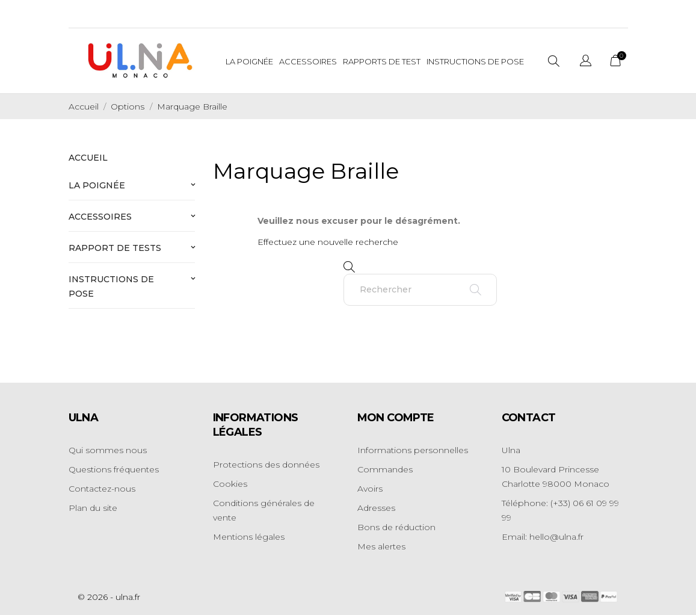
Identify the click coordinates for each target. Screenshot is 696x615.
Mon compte (395, 417)
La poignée (97, 185)
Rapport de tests (115, 248)
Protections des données (266, 464)
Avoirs (370, 488)
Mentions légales (249, 536)
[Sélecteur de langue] (585, 62)
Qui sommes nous (108, 450)
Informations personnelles (412, 450)
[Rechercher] (420, 290)
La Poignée (249, 61)
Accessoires (308, 61)
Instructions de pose (111, 286)
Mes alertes (381, 546)
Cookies (230, 483)
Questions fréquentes (114, 469)
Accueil (88, 157)
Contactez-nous (102, 488)
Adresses (376, 507)
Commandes (385, 469)
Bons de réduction (396, 527)
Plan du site (93, 507)
